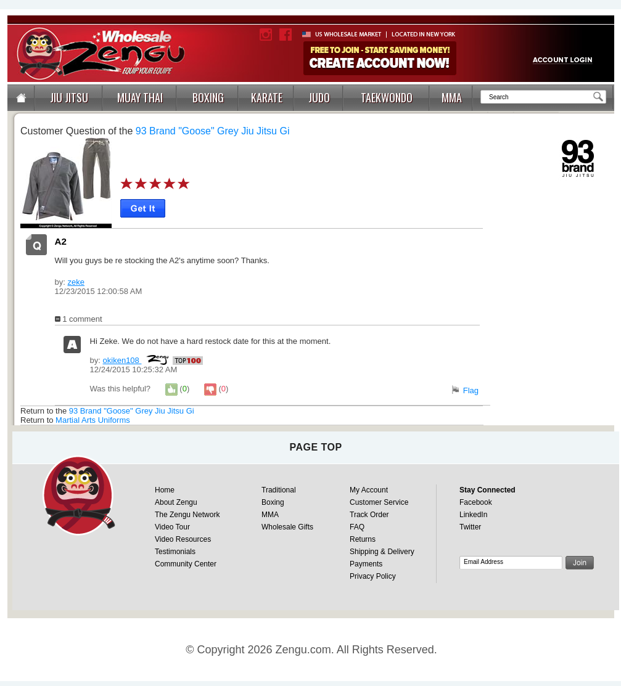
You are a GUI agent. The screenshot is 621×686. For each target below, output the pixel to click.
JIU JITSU (69, 97)
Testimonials (175, 551)
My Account (369, 490)
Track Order (369, 514)
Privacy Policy (373, 576)
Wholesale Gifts (287, 527)
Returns (363, 539)
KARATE (266, 97)
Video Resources (183, 539)
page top (315, 447)
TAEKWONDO (387, 97)
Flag (471, 390)
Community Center (185, 564)
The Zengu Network (187, 514)
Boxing (272, 502)
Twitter (470, 527)
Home (165, 490)
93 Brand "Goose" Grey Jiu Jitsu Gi (213, 131)
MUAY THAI (140, 97)
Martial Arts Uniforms (93, 420)
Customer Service (379, 502)
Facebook (475, 502)
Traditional (278, 490)
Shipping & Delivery (382, 551)
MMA (452, 97)
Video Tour (172, 527)
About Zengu (176, 502)
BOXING (208, 97)
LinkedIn (473, 514)
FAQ (357, 527)
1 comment (78, 319)
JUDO (319, 97)
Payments (366, 564)
